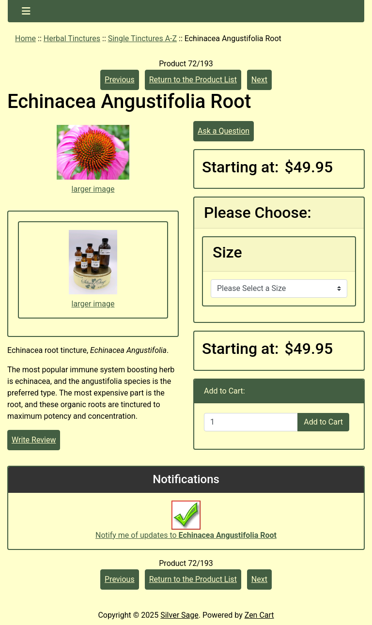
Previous (120, 79)
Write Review (34, 439)
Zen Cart (259, 615)
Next (259, 79)
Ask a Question (223, 131)
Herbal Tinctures (72, 38)
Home (25, 38)
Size (227, 252)
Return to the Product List (193, 79)
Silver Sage (179, 615)
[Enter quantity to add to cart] (251, 422)
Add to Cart (323, 422)
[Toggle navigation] (26, 11)
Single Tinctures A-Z (142, 38)
